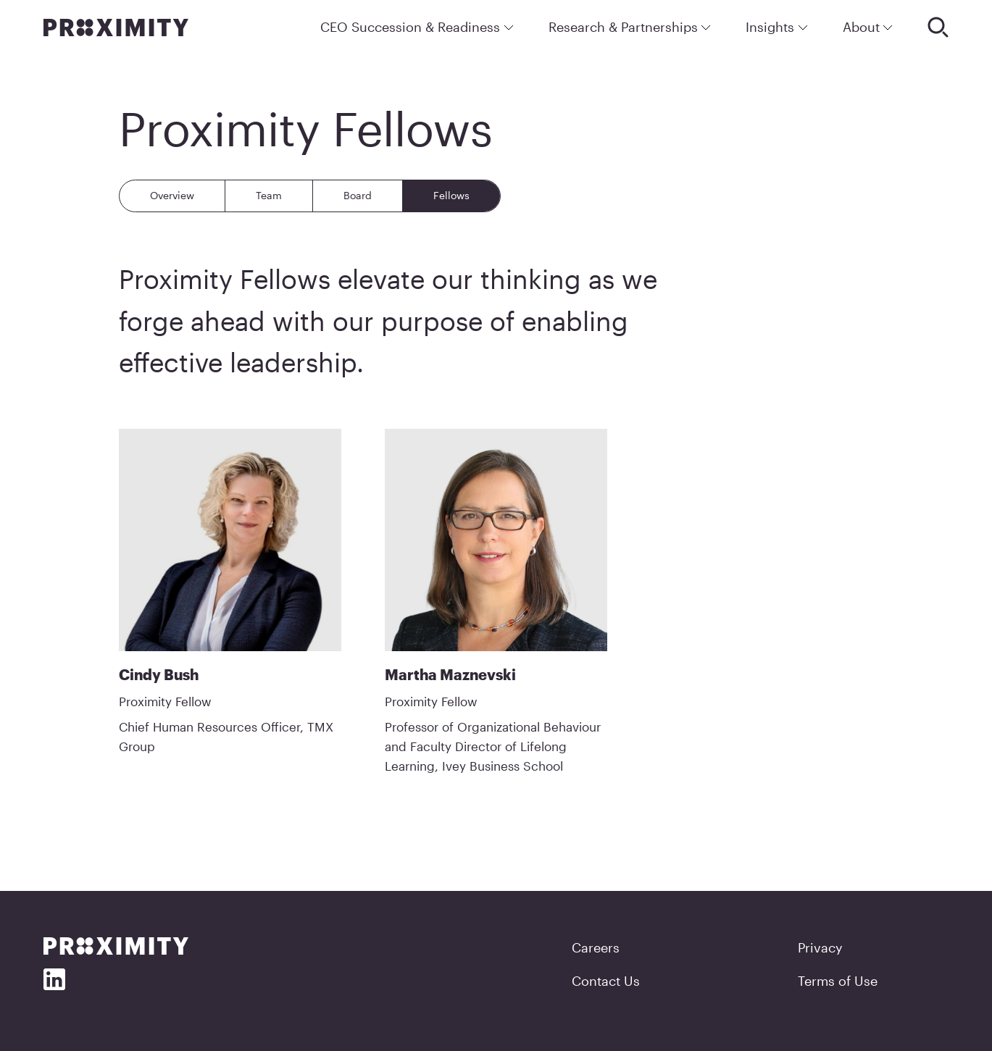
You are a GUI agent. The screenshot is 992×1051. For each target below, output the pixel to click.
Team (269, 195)
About (868, 27)
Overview (172, 195)
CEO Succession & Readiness (417, 27)
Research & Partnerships (630, 27)
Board (357, 195)
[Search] (938, 27)
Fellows (451, 195)
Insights (777, 27)
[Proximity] (115, 27)
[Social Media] (54, 979)
